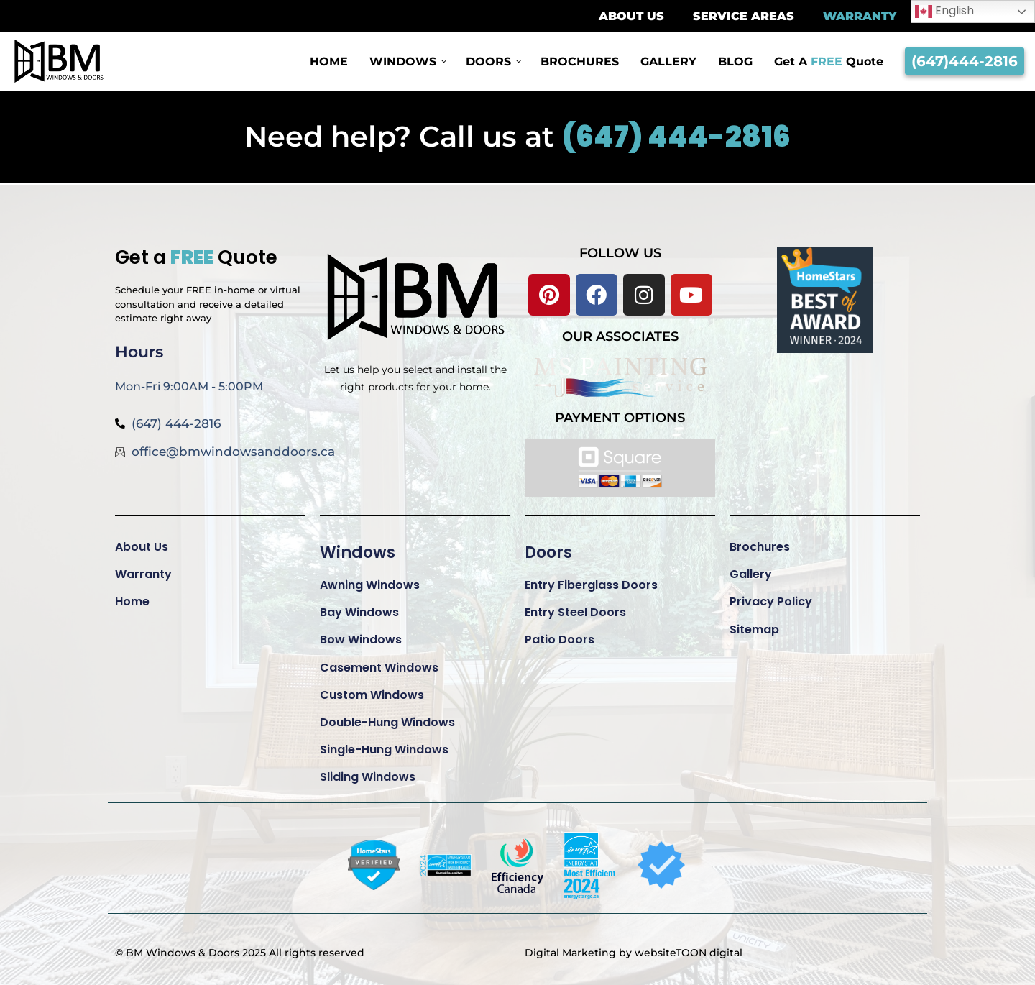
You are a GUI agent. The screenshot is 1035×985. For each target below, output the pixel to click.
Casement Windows (379, 667)
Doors (548, 552)
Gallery (751, 574)
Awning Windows (370, 585)
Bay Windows (359, 612)
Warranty (143, 574)
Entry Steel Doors (575, 612)
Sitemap (754, 629)
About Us (141, 547)
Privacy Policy (771, 601)
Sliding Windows (367, 777)
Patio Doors (559, 639)
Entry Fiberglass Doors (591, 585)
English (944, 11)
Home (132, 601)
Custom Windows (372, 695)
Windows (357, 552)
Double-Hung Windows (387, 722)
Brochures (760, 547)
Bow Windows (361, 639)
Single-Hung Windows (384, 749)
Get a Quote (196, 257)
